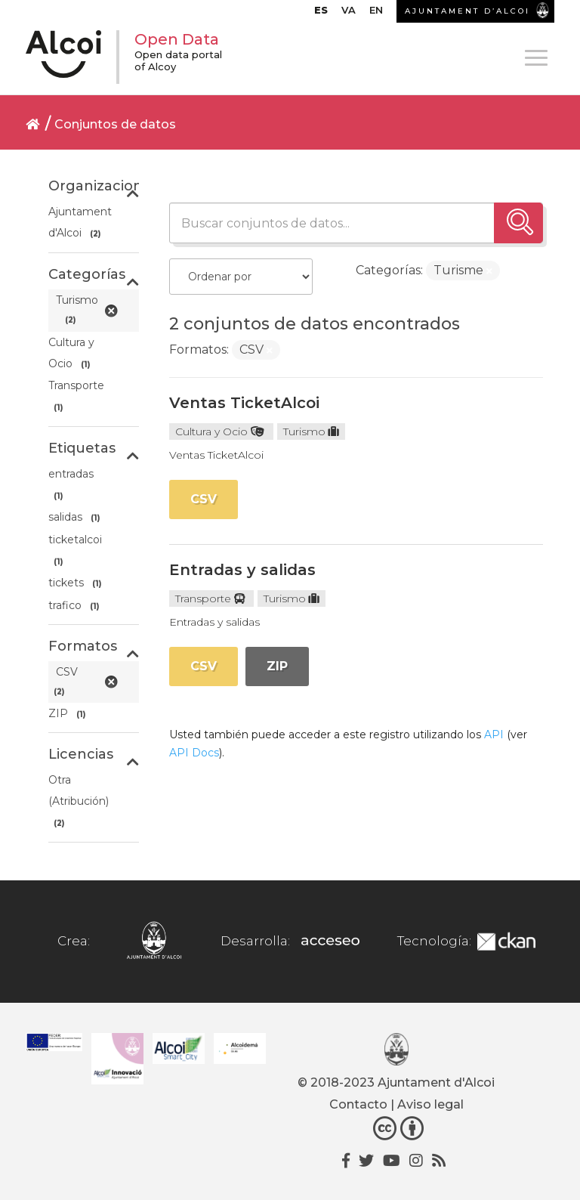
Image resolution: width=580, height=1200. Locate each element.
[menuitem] (321, 13)
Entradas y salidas (242, 570)
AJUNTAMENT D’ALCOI (467, 11)
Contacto (358, 1104)
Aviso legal (430, 1104)
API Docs (194, 752)
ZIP (277, 666)
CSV (203, 499)
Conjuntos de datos (115, 124)
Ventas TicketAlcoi (244, 403)
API (494, 734)
